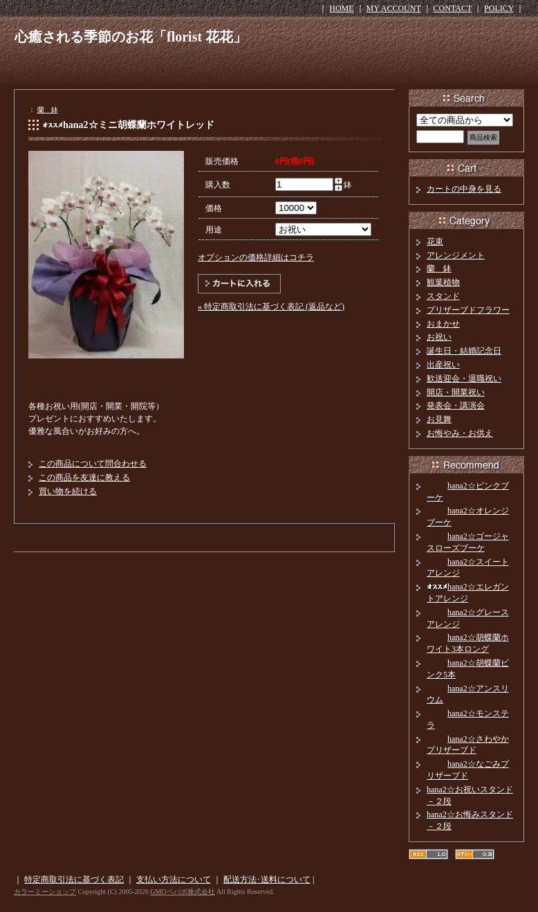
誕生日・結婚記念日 (464, 351)
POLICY (499, 8)
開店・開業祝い (456, 392)
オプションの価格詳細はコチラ (256, 257)
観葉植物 (443, 282)
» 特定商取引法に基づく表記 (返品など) (271, 306)
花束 (435, 241)
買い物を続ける (68, 491)
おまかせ (443, 324)
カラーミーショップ (45, 891)
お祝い (439, 337)
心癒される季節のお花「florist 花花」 (131, 36)
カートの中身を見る (464, 189)
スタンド (443, 296)
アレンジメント (456, 255)
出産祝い (443, 365)
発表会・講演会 (456, 405)
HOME (341, 8)
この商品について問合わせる (93, 463)
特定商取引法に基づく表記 (74, 879)
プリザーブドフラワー (468, 310)
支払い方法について (173, 879)
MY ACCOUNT (394, 8)
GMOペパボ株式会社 (182, 891)
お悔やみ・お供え (460, 433)
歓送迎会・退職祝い (464, 378)
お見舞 (439, 419)
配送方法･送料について (266, 879)
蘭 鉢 (47, 109)
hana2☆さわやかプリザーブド (468, 745)
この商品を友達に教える (84, 477)
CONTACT (453, 8)
